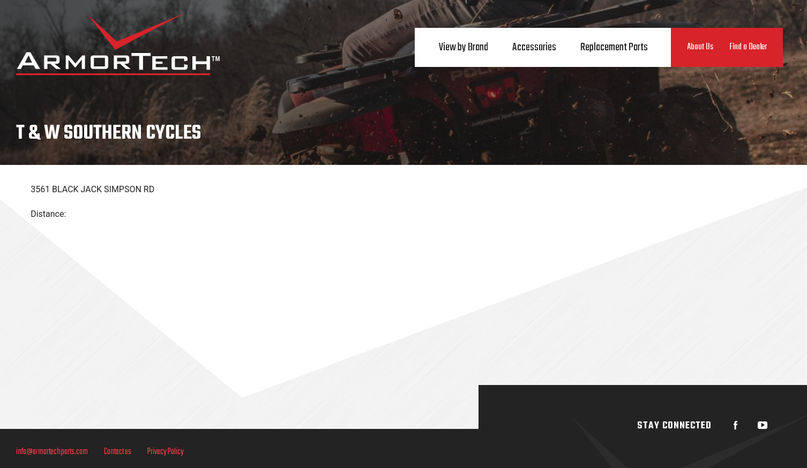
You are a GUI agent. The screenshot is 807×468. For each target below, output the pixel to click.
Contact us (117, 452)
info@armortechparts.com (52, 452)
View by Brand (463, 47)
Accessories (534, 47)
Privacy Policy (165, 452)
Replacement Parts (614, 47)
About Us (700, 47)
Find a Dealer (748, 47)
